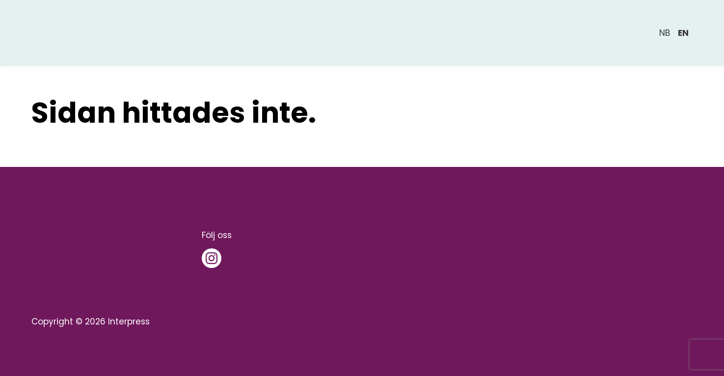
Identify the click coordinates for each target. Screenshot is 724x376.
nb (664, 33)
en (683, 33)
